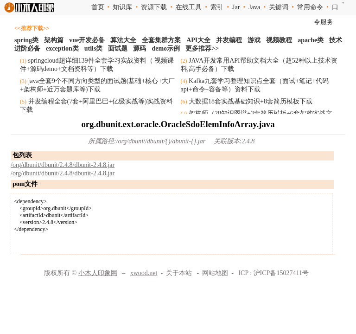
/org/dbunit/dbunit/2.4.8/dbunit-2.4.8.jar (62, 164)
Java (254, 7)
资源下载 (154, 7)
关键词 (278, 7)
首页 (97, 7)
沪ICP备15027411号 (281, 273)
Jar (236, 7)
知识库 (122, 7)
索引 (216, 7)
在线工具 (189, 7)
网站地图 (215, 273)
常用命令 (310, 7)
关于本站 (179, 273)
